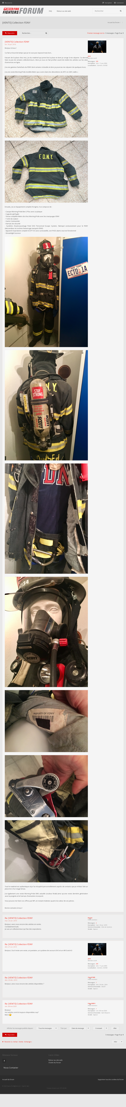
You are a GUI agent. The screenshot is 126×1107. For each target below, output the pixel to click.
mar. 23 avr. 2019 (11, 942)
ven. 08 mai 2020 (11, 1027)
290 (102, 62)
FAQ (50, 11)
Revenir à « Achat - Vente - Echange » (18, 1062)
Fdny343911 (96, 1024)
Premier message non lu (95, 33)
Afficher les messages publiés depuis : (32, 1049)
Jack (94, 56)
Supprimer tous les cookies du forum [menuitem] (111, 1094)
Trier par (75, 1049)
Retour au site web (64, 11)
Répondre (10, 33)
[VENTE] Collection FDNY (16, 22)
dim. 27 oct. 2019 (11, 968)
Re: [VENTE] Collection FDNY (19, 939)
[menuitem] (119, 3)
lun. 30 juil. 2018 (10, 45)
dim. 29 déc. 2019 (11, 1001)
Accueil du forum (8, 1094)
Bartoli (95, 939)
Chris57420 (96, 998)
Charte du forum (50, 1083)
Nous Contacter (91, 1075)
